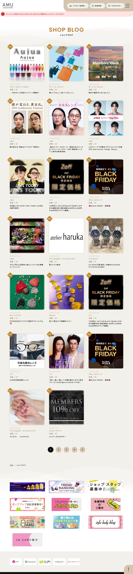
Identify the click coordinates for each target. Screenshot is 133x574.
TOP (11, 465)
